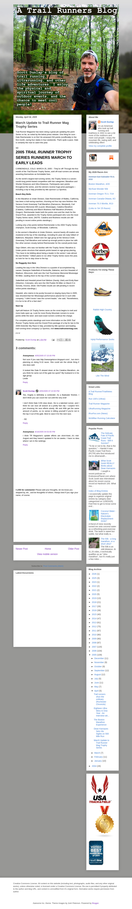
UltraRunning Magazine (99, 408)
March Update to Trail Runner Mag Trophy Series (101, 744)
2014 (94, 618)
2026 (94, 574)
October (98, 666)
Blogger (95, 903)
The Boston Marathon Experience (100, 722)
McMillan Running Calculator (102, 418)
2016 (94, 610)
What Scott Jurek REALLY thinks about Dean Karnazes (108, 464)
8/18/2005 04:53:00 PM (45, 432)
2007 (94, 647)
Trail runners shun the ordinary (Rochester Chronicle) (100, 699)
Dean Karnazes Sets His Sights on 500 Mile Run (101, 732)
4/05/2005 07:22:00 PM (49, 391)
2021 (94, 590)
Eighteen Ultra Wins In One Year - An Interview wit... (101, 712)
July (96, 678)
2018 (94, 602)
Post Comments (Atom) (53, 566)
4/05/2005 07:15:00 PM (45, 356)
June (96, 682)
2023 (94, 582)
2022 (94, 586)
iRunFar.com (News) (98, 413)
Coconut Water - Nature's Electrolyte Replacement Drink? (108, 516)
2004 (94, 766)
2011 (94, 630)
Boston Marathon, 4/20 (99, 184)
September (99, 670)
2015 (94, 614)
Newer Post (22, 549)
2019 (94, 598)
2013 (94, 622)
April (96, 691)
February (98, 757)
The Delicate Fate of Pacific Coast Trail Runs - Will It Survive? (107, 438)
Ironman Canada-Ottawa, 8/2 (102, 198)
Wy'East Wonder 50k (98, 189)
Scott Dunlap (31, 340)
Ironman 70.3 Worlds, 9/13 (101, 203)
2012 (94, 626)
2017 (94, 606)
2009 (94, 638)
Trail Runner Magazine (99, 404)
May (96, 686)
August (97, 674)
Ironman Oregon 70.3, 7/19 (101, 194)
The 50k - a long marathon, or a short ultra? (108, 541)
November (99, 662)
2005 (94, 655)
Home (48, 549)
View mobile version (47, 554)
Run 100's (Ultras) (97, 399)
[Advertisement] (47, 521)
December (99, 658)
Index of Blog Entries (98, 491)
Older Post (73, 549)
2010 (94, 634)
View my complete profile (100, 146)
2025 (94, 578)
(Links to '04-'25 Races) (99, 208)
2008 (94, 642)
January (98, 761)
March (97, 753)
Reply (25, 382)
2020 (94, 594)
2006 (94, 651)
